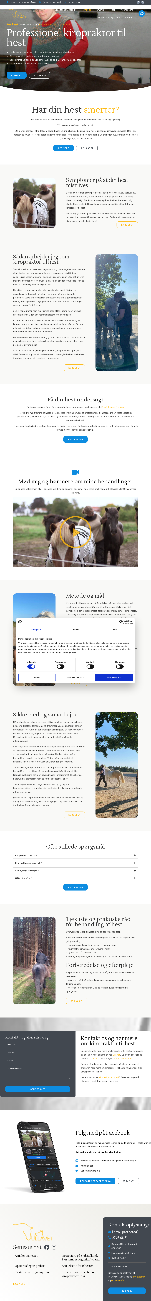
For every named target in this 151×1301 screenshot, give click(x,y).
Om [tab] (115, 629)
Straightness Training (113, 407)
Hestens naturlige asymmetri (34, 1273)
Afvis (37, 677)
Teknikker (86, 9)
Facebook (44, 24)
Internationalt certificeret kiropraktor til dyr (79, 1275)
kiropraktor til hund (109, 1077)
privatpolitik (139, 1276)
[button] (75, 532)
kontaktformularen (122, 1058)
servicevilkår (117, 1280)
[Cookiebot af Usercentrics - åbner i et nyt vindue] (121, 622)
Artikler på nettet (26, 1256)
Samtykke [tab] (36, 629)
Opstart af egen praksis (30, 1266)
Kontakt (129, 17)
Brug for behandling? (65, 9)
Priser (112, 9)
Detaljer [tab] (75, 629)
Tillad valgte (75, 677)
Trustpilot (65, 24)
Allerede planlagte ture (108, 17)
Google (53, 24)
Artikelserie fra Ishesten (78, 1266)
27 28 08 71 (94, 1058)
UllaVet (116, 1054)
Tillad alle (114, 677)
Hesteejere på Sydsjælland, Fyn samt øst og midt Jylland (81, 1258)
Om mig (100, 9)
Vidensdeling (126, 9)
